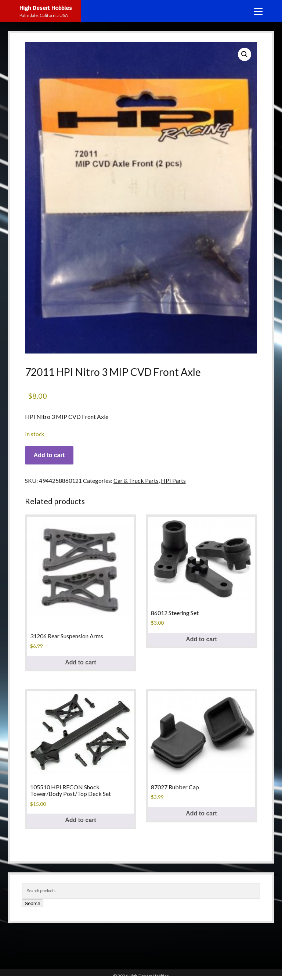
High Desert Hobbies (45, 7)
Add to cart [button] (80, 662)
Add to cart (49, 455)
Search (32, 903)
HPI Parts (173, 480)
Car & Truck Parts (136, 480)
